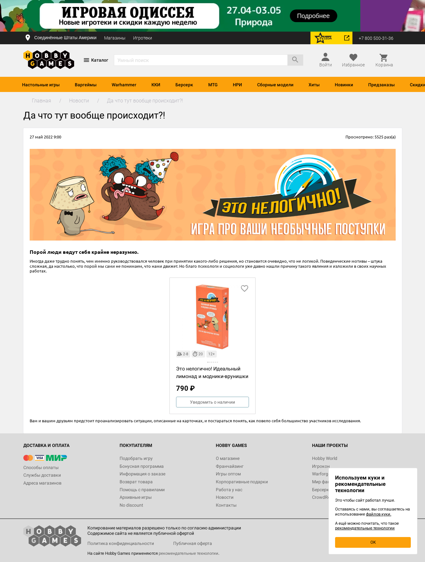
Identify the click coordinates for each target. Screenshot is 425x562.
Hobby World (324, 458)
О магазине (227, 458)
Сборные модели (275, 84)
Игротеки (142, 37)
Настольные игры (41, 84)
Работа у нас (229, 489)
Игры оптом (228, 473)
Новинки (344, 84)
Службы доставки (42, 475)
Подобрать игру (136, 458)
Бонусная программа (142, 466)
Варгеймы (86, 84)
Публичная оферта (192, 543)
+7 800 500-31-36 (376, 38)
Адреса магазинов (42, 483)
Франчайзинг (230, 466)
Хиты (314, 84)
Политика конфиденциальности (120, 543)
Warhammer (124, 84)
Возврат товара (136, 481)
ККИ (155, 84)
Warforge (321, 473)
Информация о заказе (142, 473)
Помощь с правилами (142, 489)
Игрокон (321, 466)
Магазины (115, 37)
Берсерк (184, 84)
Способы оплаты (41, 467)
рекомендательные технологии (188, 553)
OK (373, 542)
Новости (224, 497)
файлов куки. (378, 514)
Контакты (226, 505)
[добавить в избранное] (244, 288)
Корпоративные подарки (242, 481)
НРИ (237, 84)
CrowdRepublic (327, 497)
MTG (213, 84)
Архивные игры (136, 497)
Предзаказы (381, 84)
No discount (131, 505)
